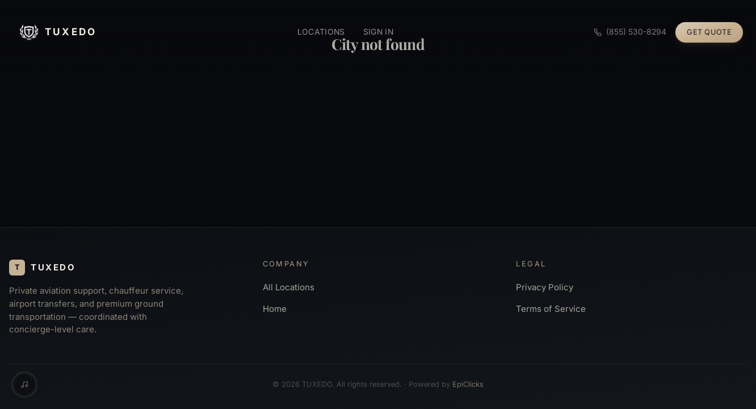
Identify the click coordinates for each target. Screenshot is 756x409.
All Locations (288, 287)
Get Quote (709, 32)
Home (275, 309)
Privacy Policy (544, 287)
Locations (321, 31)
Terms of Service (551, 309)
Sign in (378, 31)
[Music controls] (24, 384)
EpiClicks (468, 384)
